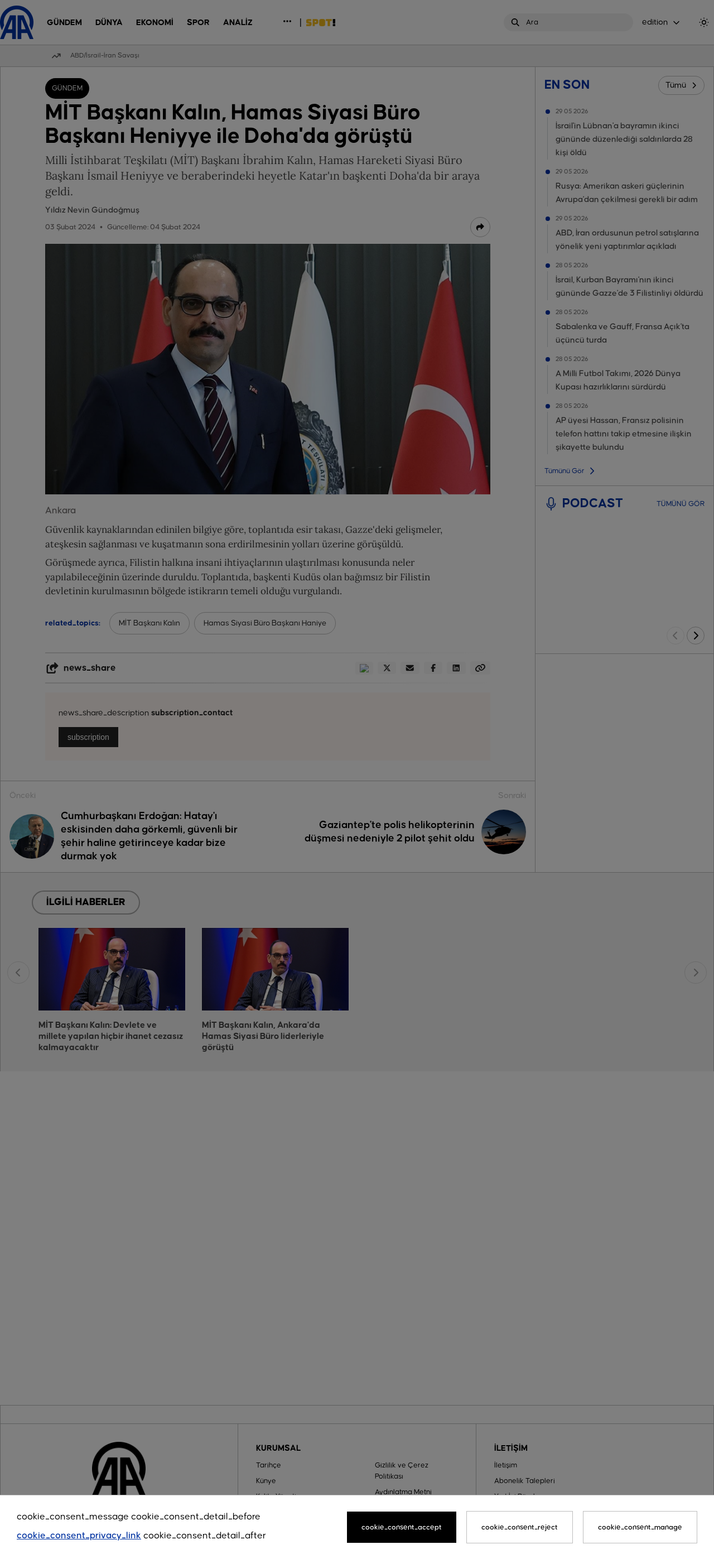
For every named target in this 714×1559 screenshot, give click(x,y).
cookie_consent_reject (519, 1527)
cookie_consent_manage (640, 1527)
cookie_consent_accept (401, 1527)
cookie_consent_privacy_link (79, 1536)
